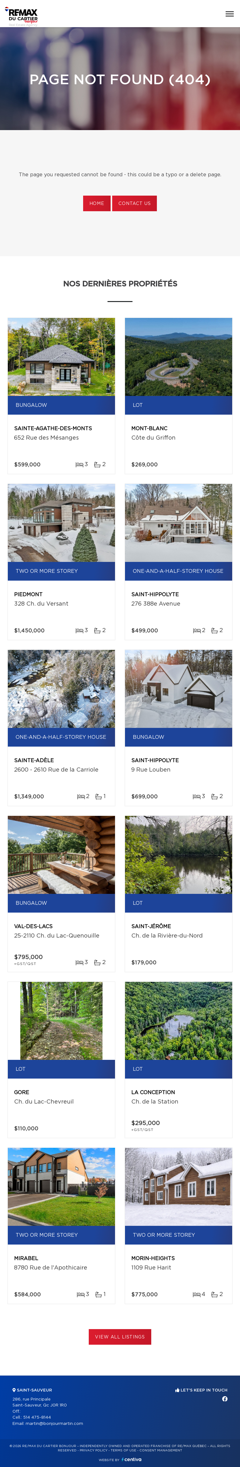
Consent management (160, 1450)
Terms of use (123, 1450)
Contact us (134, 204)
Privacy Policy (94, 1450)
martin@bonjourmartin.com (54, 1424)
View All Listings (120, 1337)
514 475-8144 (37, 1418)
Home (96, 204)
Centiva (132, 1459)
